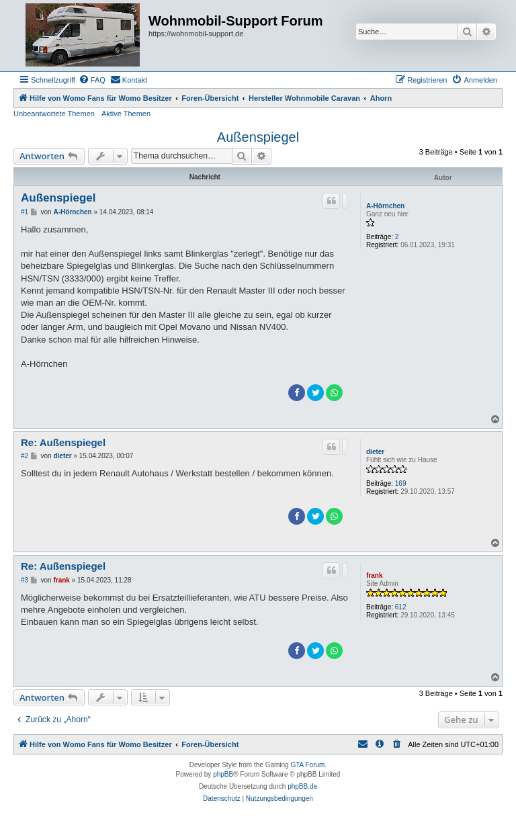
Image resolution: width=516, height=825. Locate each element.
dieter (375, 451)
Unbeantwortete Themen (54, 114)
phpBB (223, 774)
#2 (24, 456)
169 (400, 483)
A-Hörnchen (385, 206)
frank (374, 575)
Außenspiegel (258, 137)
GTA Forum (307, 765)
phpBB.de (302, 786)
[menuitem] (92, 80)
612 (400, 607)
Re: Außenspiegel (63, 442)
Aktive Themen (125, 114)
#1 (24, 212)
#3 (24, 580)
